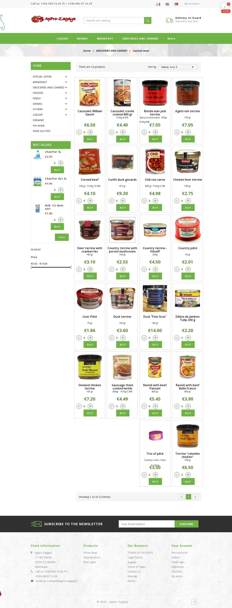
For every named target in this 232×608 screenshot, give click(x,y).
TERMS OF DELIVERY (140, 552)
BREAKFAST (105, 38)
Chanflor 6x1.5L (56, 178)
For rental (38, 125)
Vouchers (177, 571)
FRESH (37, 98)
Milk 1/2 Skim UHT (54, 207)
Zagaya (132, 562)
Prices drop (90, 552)
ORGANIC (38, 120)
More (171, 38)
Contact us (134, 571)
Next (195, 496)
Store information (45, 546)
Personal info (179, 552)
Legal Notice (135, 557)
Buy (57, 170)
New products (92, 557)
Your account (181, 546)
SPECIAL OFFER (42, 76)
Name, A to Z (178, 67)
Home (37, 66)
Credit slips (178, 562)
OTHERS (38, 109)
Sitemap (132, 576)
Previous (181, 496)
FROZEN (38, 93)
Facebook (194, 601)
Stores (131, 581)
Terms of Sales (137, 566)
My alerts (177, 576)
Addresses (177, 566)
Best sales (90, 562)
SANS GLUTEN (41, 131)
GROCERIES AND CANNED (140, 38)
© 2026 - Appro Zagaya (112, 601)
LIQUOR (62, 38)
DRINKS (82, 38)
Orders (175, 557)
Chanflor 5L (53, 151)
